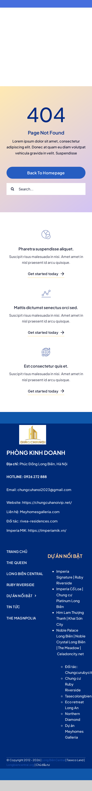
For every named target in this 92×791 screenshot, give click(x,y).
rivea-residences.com (39, 521)
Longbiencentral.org (21, 765)
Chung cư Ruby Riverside (73, 684)
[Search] (12, 189)
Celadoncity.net (70, 654)
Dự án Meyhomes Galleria (74, 731)
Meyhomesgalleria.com (40, 511)
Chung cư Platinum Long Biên (68, 601)
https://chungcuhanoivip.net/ (47, 502)
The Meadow (68, 647)
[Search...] (46, 189)
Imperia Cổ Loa (68, 589)
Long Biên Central (53, 760)
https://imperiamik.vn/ (47, 530)
